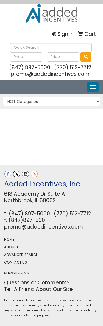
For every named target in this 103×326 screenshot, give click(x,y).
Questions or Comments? (36, 282)
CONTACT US (15, 262)
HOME (9, 239)
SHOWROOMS (16, 272)
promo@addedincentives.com (50, 74)
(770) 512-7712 (72, 67)
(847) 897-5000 (29, 67)
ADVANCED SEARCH (21, 254)
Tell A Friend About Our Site (38, 289)
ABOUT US (13, 247)
